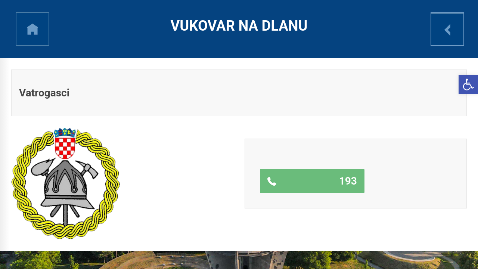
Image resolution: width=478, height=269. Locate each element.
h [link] (32, 29)
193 (348, 181)
